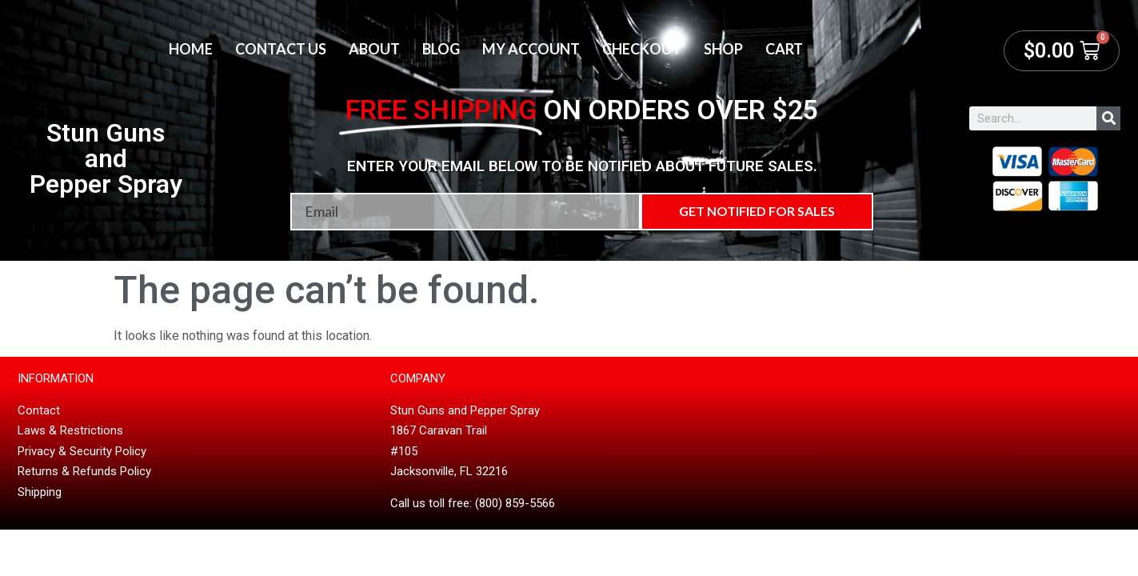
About (374, 49)
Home (191, 49)
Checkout (641, 49)
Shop (723, 49)
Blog (441, 49)
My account (531, 49)
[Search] (1108, 118)
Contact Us (280, 49)
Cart (784, 49)
